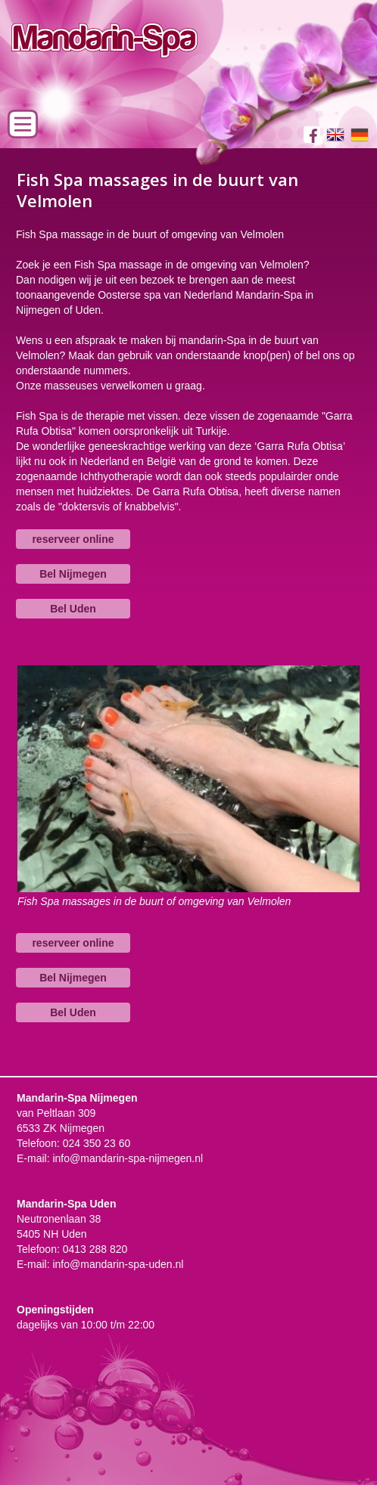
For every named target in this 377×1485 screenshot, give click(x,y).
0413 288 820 (95, 1249)
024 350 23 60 (97, 1143)
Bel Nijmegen (73, 574)
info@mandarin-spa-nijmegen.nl (127, 1158)
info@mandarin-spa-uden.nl (117, 1264)
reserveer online (73, 539)
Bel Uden (73, 609)
